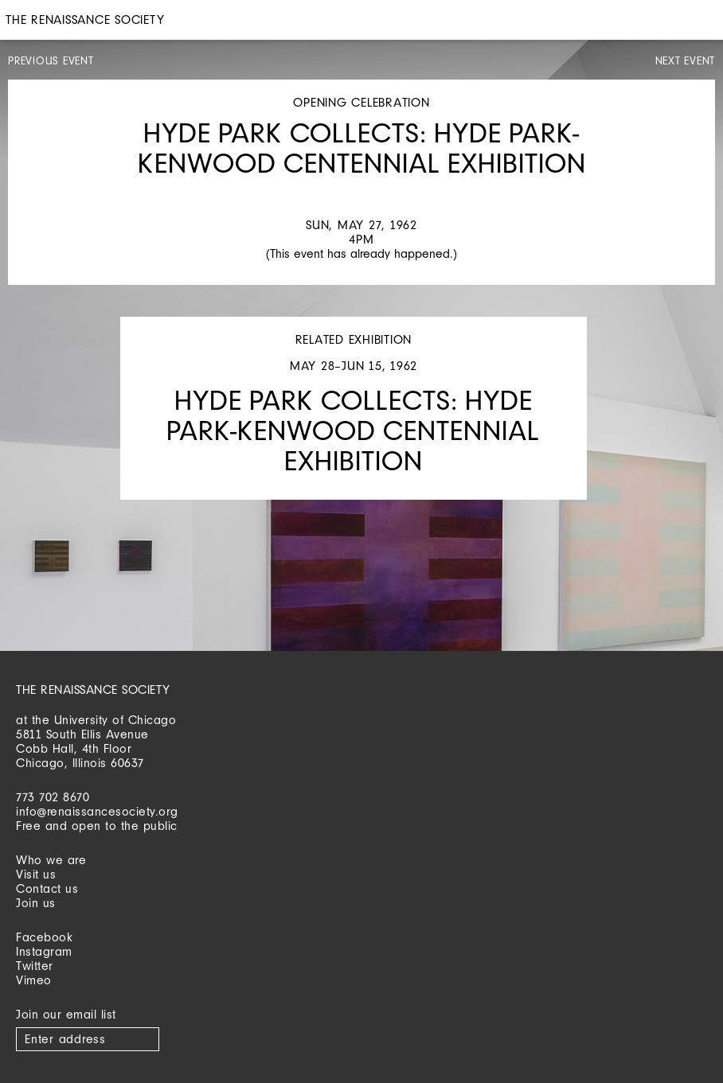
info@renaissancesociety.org (97, 811)
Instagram (44, 951)
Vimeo (34, 980)
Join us (36, 902)
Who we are (51, 859)
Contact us (47, 888)
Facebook (44, 937)
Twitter (34, 965)
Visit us (36, 874)
